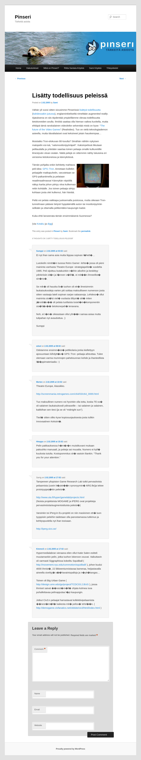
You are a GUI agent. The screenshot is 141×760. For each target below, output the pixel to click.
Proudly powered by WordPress (70, 749)
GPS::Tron (48, 168)
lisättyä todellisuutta (90, 109)
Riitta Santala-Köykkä (74, 68)
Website (38, 725)
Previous (20, 78)
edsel (38, 346)
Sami (55, 103)
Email (37, 709)
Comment (39, 649)
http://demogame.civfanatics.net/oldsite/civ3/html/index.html (68, 607)
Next (123, 78)
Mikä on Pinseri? (51, 68)
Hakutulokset (32, 68)
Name (37, 693)
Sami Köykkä (95, 68)
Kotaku (40, 223)
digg (49, 223)
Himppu (40, 442)
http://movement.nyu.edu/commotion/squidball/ (61, 564)
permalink (85, 231)
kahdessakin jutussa (44, 113)
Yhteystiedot (112, 68)
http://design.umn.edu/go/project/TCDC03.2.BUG (62, 584)
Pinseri (23, 16)
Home (18, 68)
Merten (39, 382)
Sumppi (39, 251)
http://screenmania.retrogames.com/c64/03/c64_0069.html (67, 393)
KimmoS (40, 549)
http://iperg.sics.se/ (46, 528)
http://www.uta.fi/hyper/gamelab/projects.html (60, 497)
